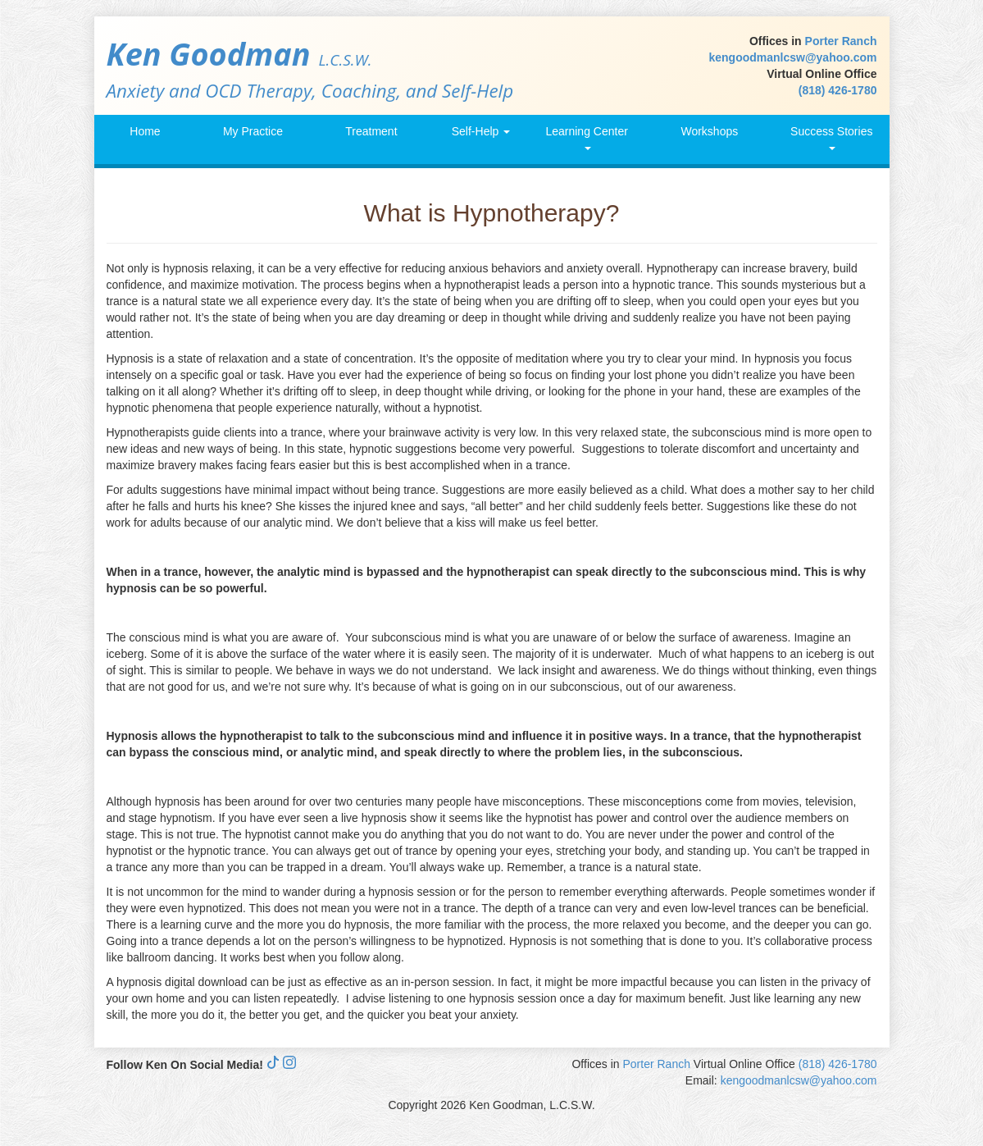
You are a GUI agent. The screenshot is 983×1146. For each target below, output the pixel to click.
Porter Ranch (841, 41)
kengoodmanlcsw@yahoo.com (792, 57)
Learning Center (586, 137)
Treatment (371, 131)
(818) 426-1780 (838, 90)
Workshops (709, 131)
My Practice (253, 131)
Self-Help (481, 131)
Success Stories (831, 137)
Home (145, 131)
